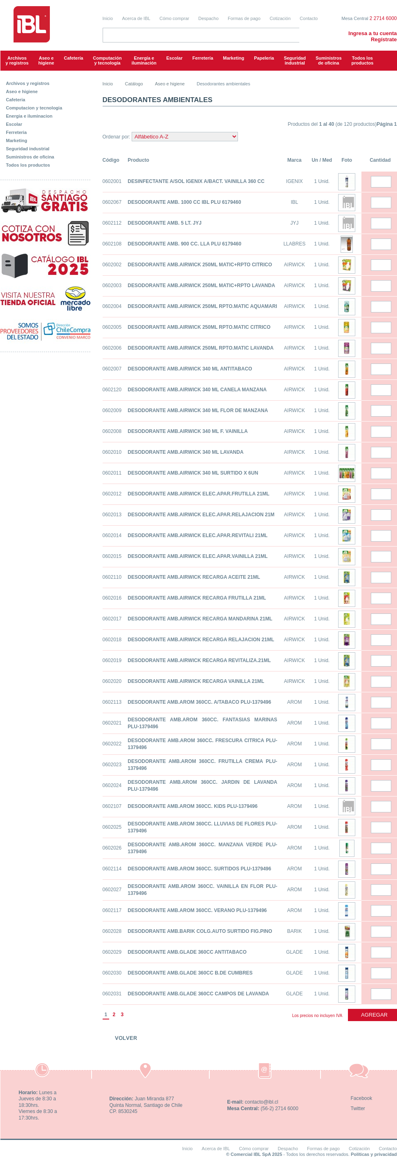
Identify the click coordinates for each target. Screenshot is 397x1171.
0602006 (112, 348)
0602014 (112, 535)
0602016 (112, 598)
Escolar (174, 58)
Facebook (361, 1098)
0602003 (112, 285)
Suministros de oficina (30, 156)
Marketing (233, 58)
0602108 (112, 244)
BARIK (294, 931)
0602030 (112, 973)
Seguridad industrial (27, 148)
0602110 (112, 577)
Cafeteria (15, 99)
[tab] (45, 82)
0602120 (112, 390)
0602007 (112, 369)
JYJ (294, 223)
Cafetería (73, 58)
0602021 (112, 723)
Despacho (208, 18)
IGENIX (294, 181)
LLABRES (294, 244)
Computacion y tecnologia (34, 107)
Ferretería (203, 58)
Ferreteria (16, 132)
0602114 (112, 869)
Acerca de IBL (136, 18)
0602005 (112, 327)
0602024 (112, 785)
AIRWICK (294, 265)
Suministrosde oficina (329, 60)
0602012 (112, 494)
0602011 (112, 473)
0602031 (112, 994)
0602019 (112, 660)
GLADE (294, 952)
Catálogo (134, 83)
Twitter (358, 1108)
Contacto (309, 18)
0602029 (112, 952)
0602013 (112, 514)
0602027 (112, 889)
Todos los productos (363, 60)
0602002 (112, 265)
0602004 (112, 306)
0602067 (112, 202)
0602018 (112, 639)
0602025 (112, 827)
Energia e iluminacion (29, 116)
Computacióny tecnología (107, 60)
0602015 (112, 556)
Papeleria (264, 58)
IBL (294, 202)
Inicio (108, 18)
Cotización (279, 18)
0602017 (112, 619)
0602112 (112, 223)
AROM (294, 702)
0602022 (112, 744)
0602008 (112, 431)
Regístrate (384, 39)
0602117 (112, 910)
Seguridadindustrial (295, 60)
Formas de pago (244, 18)
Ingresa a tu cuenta (372, 33)
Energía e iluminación (144, 60)
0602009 (112, 410)
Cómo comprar (174, 18)
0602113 (112, 702)
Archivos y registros (17, 60)
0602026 (112, 848)
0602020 (112, 681)
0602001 (112, 181)
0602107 (112, 806)
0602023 (112, 764)
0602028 (112, 931)
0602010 (112, 452)
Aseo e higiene (46, 60)
